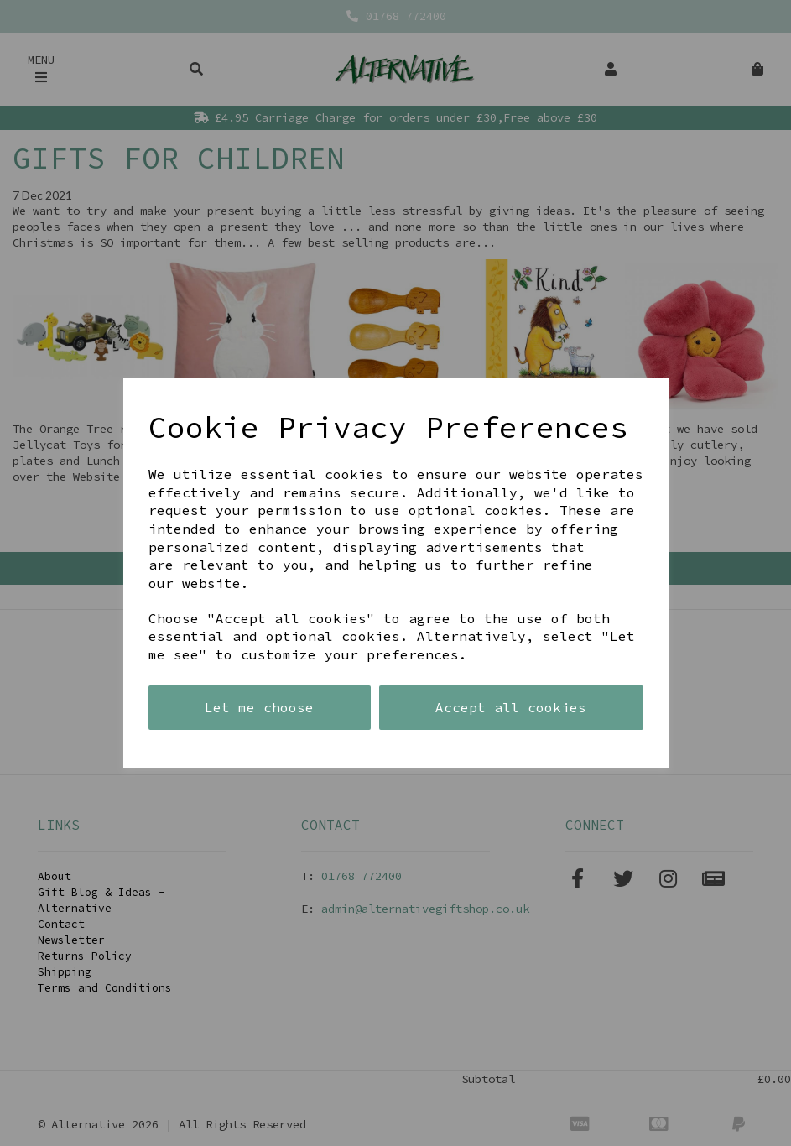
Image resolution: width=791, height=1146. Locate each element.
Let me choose (259, 707)
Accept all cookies (510, 707)
